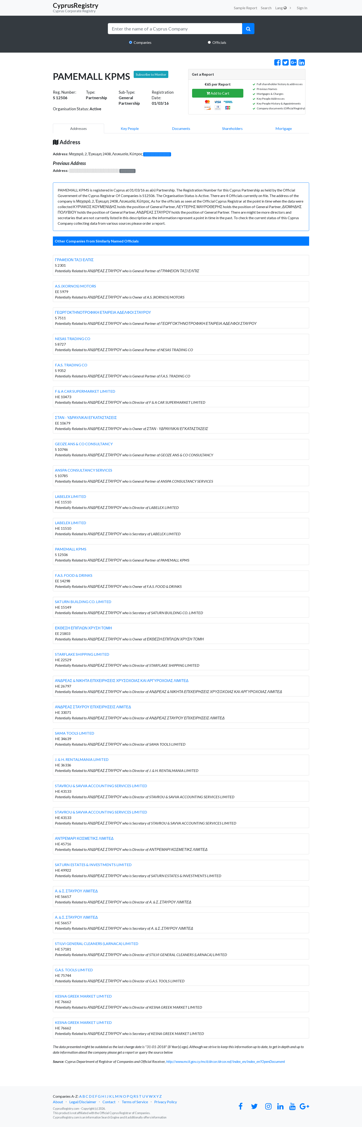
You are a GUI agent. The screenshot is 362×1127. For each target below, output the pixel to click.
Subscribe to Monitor (151, 74)
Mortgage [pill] (283, 128)
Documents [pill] (181, 128)
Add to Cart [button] (217, 93)
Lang (281, 8)
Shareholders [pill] (232, 128)
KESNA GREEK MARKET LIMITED (83, 996)
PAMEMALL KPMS (70, 549)
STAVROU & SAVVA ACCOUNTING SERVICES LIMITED (101, 785)
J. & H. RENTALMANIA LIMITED (82, 759)
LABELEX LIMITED (70, 496)
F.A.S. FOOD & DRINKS (73, 575)
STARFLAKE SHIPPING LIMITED (82, 654)
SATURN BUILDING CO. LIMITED (83, 601)
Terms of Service (135, 1102)
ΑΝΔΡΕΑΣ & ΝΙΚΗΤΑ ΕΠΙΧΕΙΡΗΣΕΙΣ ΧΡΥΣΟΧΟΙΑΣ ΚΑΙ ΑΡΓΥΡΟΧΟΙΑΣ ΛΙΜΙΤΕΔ (121, 680)
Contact (109, 1102)
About (58, 1102)
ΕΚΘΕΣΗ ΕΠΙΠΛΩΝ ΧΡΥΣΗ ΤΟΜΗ (83, 628)
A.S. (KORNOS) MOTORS (75, 286)
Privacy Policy (165, 1102)
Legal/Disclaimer (82, 1102)
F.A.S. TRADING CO (71, 365)
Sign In (302, 8)
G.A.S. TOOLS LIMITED (74, 970)
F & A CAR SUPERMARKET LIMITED (85, 391)
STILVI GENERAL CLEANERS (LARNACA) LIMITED (96, 943)
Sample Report (245, 8)
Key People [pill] (130, 128)
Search (266, 8)
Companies (142, 42)
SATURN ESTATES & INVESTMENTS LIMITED (93, 864)
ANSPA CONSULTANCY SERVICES (83, 470)
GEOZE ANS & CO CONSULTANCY (84, 444)
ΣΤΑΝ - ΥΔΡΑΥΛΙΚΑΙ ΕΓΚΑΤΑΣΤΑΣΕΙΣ (86, 417)
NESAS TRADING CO (72, 338)
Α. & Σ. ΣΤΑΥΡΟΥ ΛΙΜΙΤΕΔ (76, 891)
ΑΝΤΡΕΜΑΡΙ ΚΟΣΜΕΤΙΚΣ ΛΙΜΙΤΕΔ (84, 838)
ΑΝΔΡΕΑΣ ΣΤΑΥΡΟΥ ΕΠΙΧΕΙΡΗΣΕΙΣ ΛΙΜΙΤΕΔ (93, 707)
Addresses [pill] (78, 128)
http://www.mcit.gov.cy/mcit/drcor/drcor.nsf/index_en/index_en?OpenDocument (225, 1061)
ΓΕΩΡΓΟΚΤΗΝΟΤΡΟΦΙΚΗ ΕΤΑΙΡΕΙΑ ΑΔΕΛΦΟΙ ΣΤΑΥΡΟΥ (103, 312)
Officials (219, 42)
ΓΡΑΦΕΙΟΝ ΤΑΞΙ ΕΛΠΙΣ (74, 259)
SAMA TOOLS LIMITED (74, 733)
